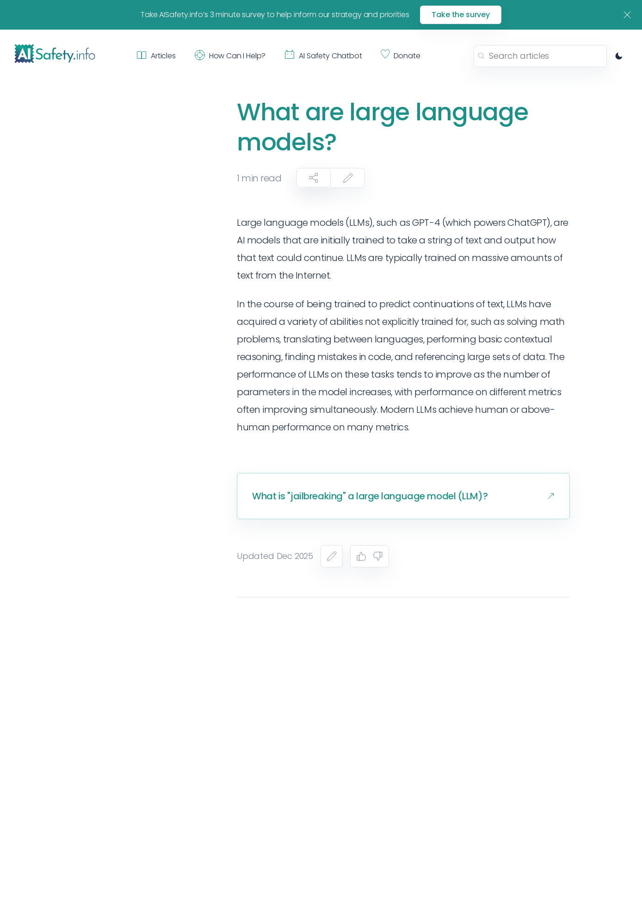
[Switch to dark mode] (619, 56)
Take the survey (461, 14)
